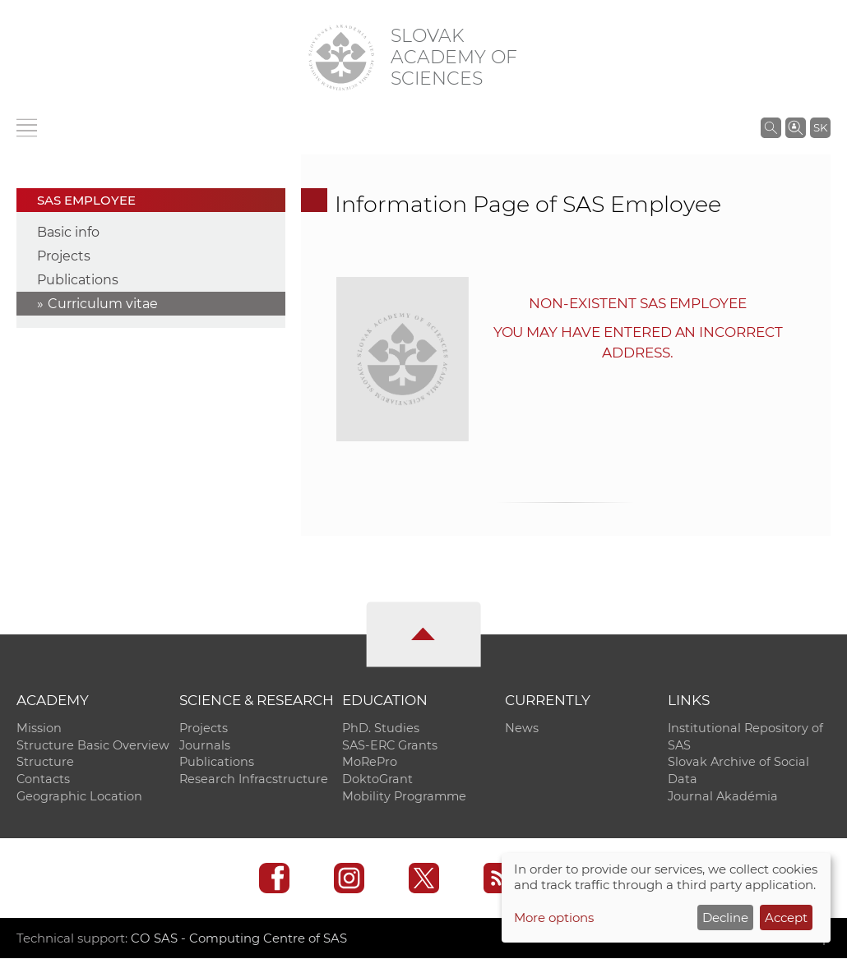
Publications (77, 280)
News (522, 728)
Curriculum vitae (103, 303)
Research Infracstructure (253, 779)
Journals (204, 745)
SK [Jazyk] (820, 127)
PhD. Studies (380, 728)
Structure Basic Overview (92, 745)
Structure (45, 762)
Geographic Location (79, 797)
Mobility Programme (404, 797)
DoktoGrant (377, 779)
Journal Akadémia (723, 797)
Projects (63, 256)
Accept (786, 917)
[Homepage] (341, 57)
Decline (725, 917)
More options (554, 917)
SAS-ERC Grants (389, 745)
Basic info (68, 232)
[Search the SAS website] (771, 127)
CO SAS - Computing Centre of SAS (239, 939)
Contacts (43, 779)
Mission (39, 728)
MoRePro (369, 762)
